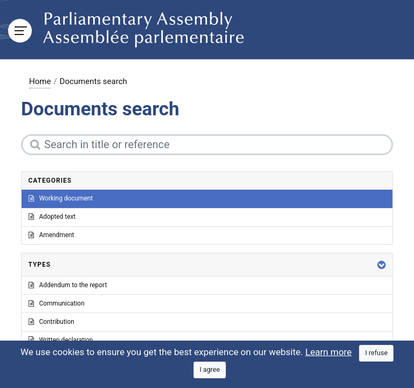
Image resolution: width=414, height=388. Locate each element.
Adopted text (52, 216)
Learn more (328, 352)
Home (40, 81)
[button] (381, 265)
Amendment (51, 235)
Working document (61, 198)
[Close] (376, 353)
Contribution (51, 321)
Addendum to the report (68, 285)
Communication (57, 303)
